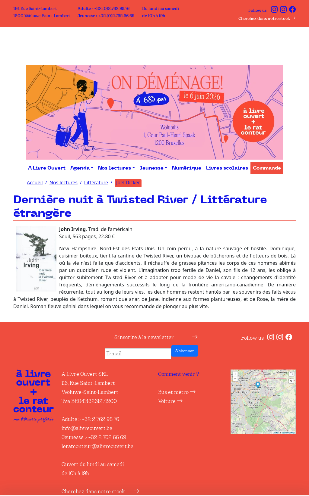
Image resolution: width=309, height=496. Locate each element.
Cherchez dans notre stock (267, 18)
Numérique (186, 168)
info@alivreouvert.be (87, 428)
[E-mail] (138, 353)
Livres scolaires (227, 168)
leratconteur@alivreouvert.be (97, 446)
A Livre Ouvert (46, 168)
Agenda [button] (80, 168)
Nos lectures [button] (114, 168)
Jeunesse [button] (152, 168)
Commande (267, 168)
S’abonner (184, 351)
